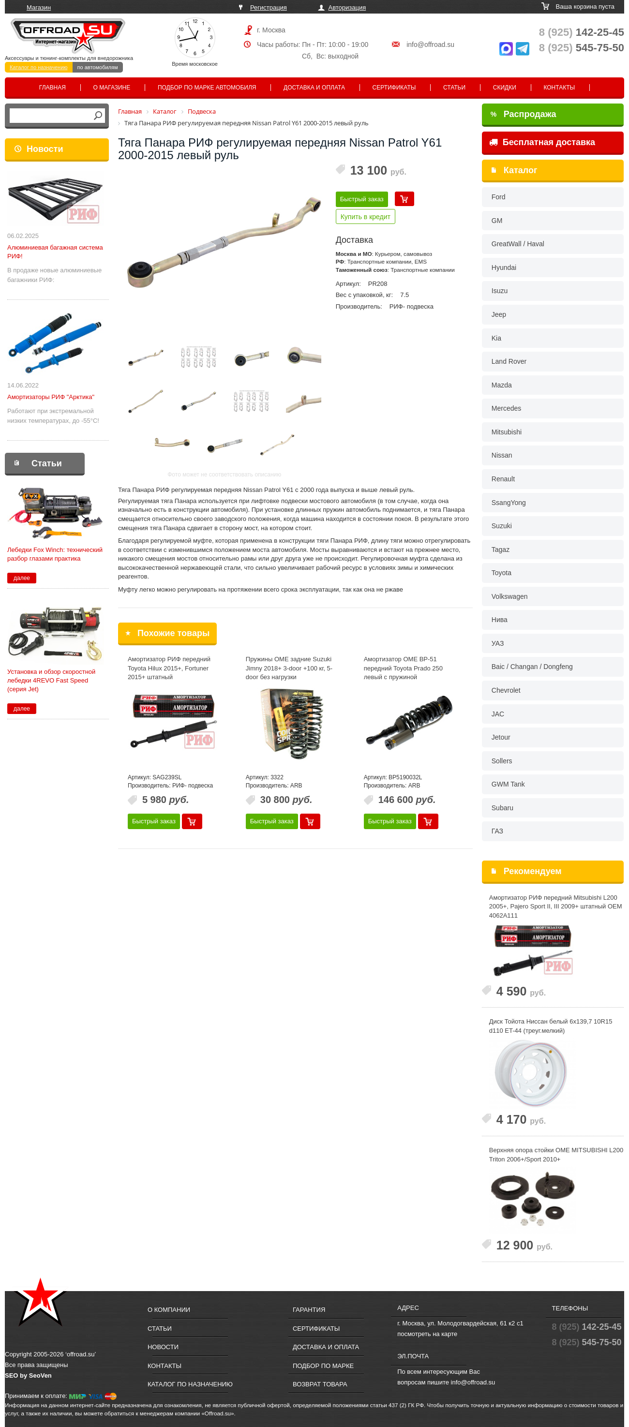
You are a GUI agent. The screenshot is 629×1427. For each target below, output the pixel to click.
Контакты (559, 87)
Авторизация (347, 7)
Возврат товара (320, 1384)
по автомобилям (97, 67)
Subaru (502, 808)
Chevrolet (506, 690)
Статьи (454, 87)
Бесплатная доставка (542, 142)
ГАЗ (497, 831)
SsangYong (509, 502)
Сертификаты (394, 87)
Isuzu (500, 291)
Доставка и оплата (314, 87)
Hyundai (504, 267)
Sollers (502, 761)
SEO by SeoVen (28, 1375)
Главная (52, 87)
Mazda (502, 385)
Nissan (502, 455)
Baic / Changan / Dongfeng (532, 666)
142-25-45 (581, 32)
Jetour (501, 737)
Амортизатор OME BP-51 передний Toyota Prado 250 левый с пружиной (403, 668)
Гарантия (309, 1309)
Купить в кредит (365, 217)
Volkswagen (510, 596)
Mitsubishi (507, 432)
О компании (169, 1309)
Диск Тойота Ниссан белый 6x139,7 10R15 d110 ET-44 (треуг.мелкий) (551, 1026)
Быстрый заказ (362, 199)
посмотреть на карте (427, 1334)
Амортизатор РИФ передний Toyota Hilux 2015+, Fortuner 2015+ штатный (169, 668)
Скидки (504, 87)
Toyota (501, 573)
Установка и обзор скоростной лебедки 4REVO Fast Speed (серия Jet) (51, 680)
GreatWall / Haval (518, 244)
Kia (496, 338)
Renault (503, 479)
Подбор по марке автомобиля (207, 87)
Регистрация (268, 7)
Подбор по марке (323, 1365)
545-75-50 (581, 48)
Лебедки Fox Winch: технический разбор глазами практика (55, 554)
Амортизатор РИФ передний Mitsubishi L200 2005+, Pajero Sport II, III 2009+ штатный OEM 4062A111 (555, 906)
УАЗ (498, 643)
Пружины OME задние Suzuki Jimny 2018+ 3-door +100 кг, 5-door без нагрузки (289, 668)
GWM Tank (508, 784)
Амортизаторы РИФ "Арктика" (50, 397)
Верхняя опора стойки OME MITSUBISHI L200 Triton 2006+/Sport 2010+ (556, 1154)
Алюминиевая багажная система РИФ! (55, 252)
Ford (499, 197)
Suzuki (502, 526)
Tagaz (500, 549)
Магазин (39, 7)
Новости (45, 149)
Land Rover (509, 361)
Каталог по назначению (39, 67)
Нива (500, 620)
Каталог (521, 170)
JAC (498, 714)
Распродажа (523, 114)
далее (22, 578)
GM (497, 220)
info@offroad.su (430, 44)
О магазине (112, 87)
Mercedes (506, 408)
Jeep (499, 314)
